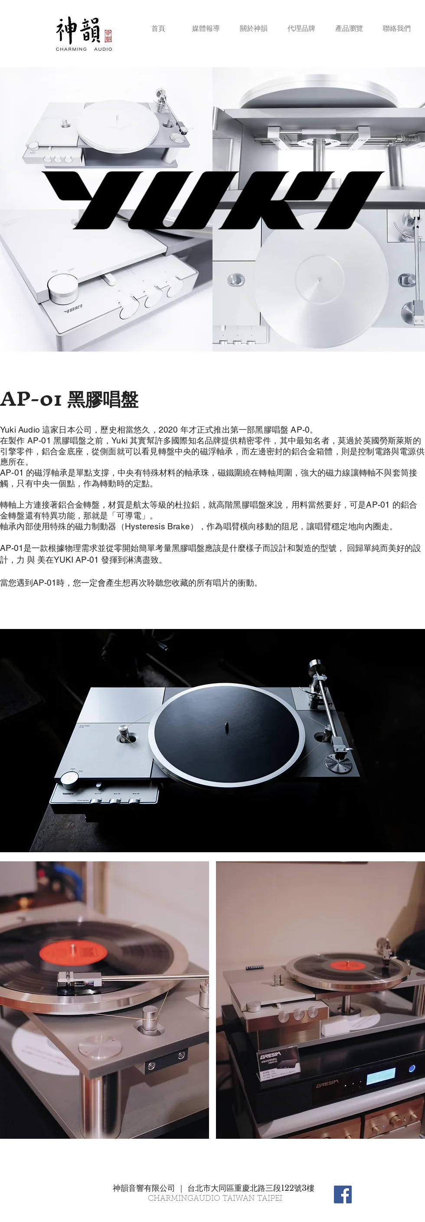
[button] (349, 24)
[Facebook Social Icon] (343, 1194)
